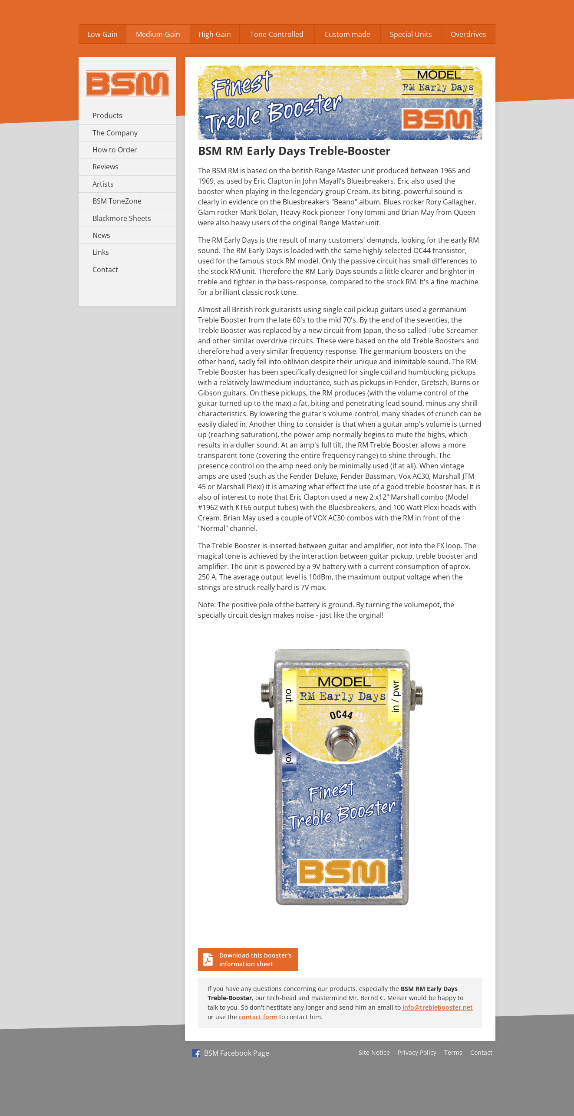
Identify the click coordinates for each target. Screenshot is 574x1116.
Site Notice (374, 1052)
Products (107, 115)
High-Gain (214, 34)
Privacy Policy (417, 1052)
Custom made (347, 34)
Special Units (411, 34)
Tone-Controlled (276, 34)
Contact (105, 269)
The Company (115, 133)
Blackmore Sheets (121, 218)
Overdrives (468, 34)
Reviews (105, 166)
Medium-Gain (158, 34)
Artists (103, 184)
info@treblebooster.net (437, 1007)
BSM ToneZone (117, 201)
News (101, 235)
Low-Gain (102, 34)
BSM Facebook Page (230, 1053)
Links (100, 252)
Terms (453, 1052)
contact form (258, 1017)
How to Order (114, 150)
